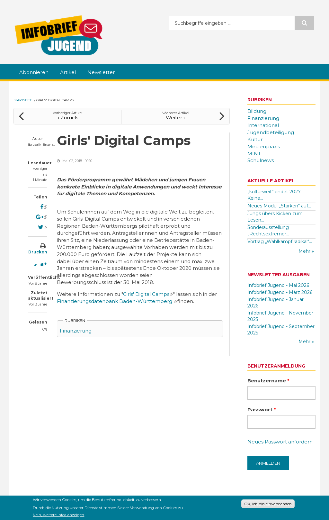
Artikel (68, 72)
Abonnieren (34, 72)
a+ (43, 264)
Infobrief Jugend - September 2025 (281, 330)
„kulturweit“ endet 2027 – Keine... (275, 195)
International (263, 125)
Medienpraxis (263, 146)
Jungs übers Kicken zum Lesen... (275, 217)
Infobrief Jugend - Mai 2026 (278, 285)
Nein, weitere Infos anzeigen (58, 515)
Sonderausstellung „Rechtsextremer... (268, 230)
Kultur (254, 139)
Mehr (305, 251)
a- (35, 264)
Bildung (256, 111)
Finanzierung (76, 331)
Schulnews (260, 160)
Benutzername (268, 381)
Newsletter (101, 72)
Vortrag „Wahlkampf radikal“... (279, 241)
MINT (254, 154)
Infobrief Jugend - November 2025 (280, 316)
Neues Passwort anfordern (280, 442)
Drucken (37, 252)
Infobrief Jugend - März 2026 (279, 292)
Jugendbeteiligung (270, 132)
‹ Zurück (68, 117)
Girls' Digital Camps (148, 294)
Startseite (22, 100)
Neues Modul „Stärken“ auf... (279, 206)
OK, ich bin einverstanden (268, 504)
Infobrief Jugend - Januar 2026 (275, 302)
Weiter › (175, 117)
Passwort (261, 409)
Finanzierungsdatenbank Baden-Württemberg (117, 301)
